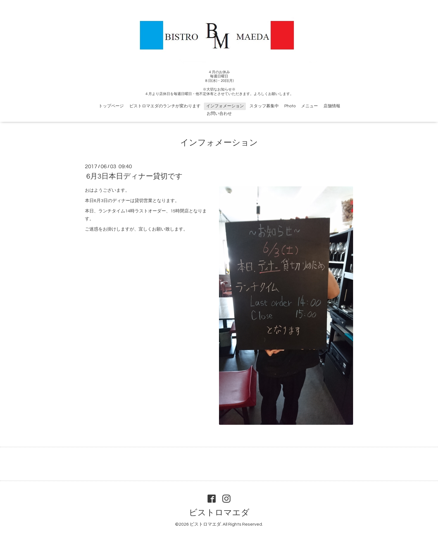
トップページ (111, 106)
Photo (290, 106)
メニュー (309, 106)
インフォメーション (225, 106)
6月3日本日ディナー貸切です (134, 176)
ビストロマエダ (219, 512)
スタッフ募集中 (264, 106)
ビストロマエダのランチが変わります (165, 106)
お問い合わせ (219, 114)
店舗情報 (331, 106)
